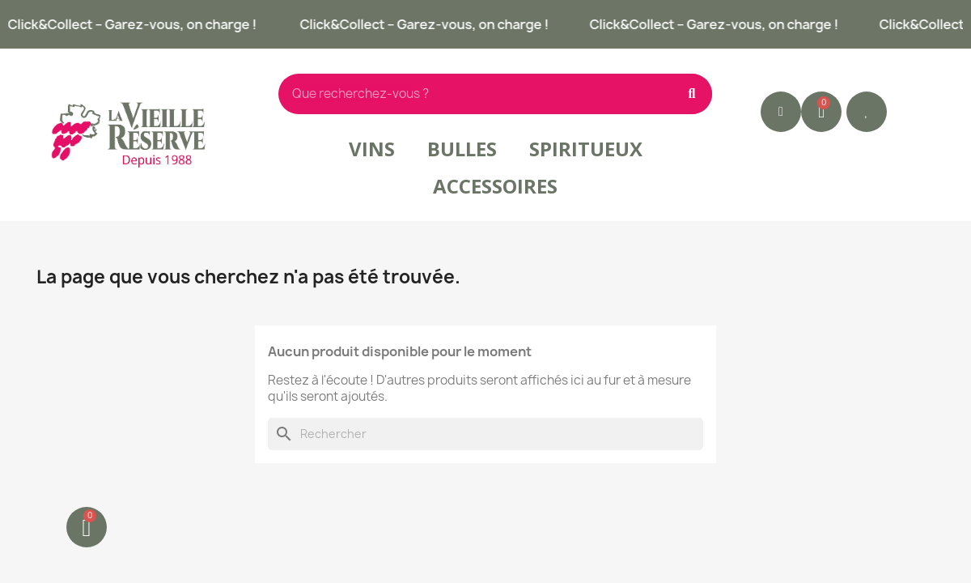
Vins (372, 148)
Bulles (462, 148)
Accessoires (495, 185)
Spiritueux (585, 148)
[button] (866, 111)
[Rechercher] (485, 434)
